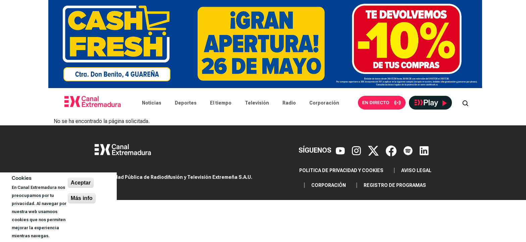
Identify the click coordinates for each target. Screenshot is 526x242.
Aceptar (81, 183)
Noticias (151, 103)
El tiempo (220, 103)
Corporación (324, 103)
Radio (289, 103)
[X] (374, 150)
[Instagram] (357, 150)
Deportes (186, 103)
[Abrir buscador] (465, 103)
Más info (82, 198)
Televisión (257, 103)
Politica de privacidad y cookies (341, 170)
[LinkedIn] (424, 150)
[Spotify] (409, 150)
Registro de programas (395, 185)
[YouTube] (341, 150)
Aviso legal (416, 170)
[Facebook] (392, 150)
